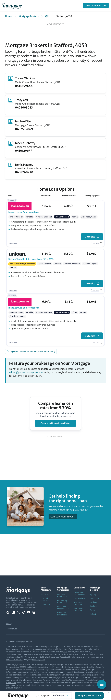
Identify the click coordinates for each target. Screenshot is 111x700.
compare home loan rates (55, 423)
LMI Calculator (79, 598)
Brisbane (93, 602)
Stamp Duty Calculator (78, 609)
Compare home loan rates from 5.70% (55, 405)
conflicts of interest (14, 659)
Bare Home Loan (23, 212)
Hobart (93, 614)
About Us (44, 594)
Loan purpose (42, 695)
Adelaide (93, 606)
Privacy (9, 624)
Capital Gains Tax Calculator (79, 593)
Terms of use (11, 629)
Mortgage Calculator (78, 603)
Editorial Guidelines (45, 599)
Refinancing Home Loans (62, 601)
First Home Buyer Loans (62, 614)
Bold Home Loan (23, 307)
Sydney (93, 594)
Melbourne (94, 598)
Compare (95, 243)
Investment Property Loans (63, 607)
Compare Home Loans (95, 5)
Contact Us (45, 604)
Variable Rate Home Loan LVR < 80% (30, 259)
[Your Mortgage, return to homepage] (12, 5)
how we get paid (38, 659)
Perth (92, 610)
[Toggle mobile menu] (101, 684)
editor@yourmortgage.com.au (26, 372)
